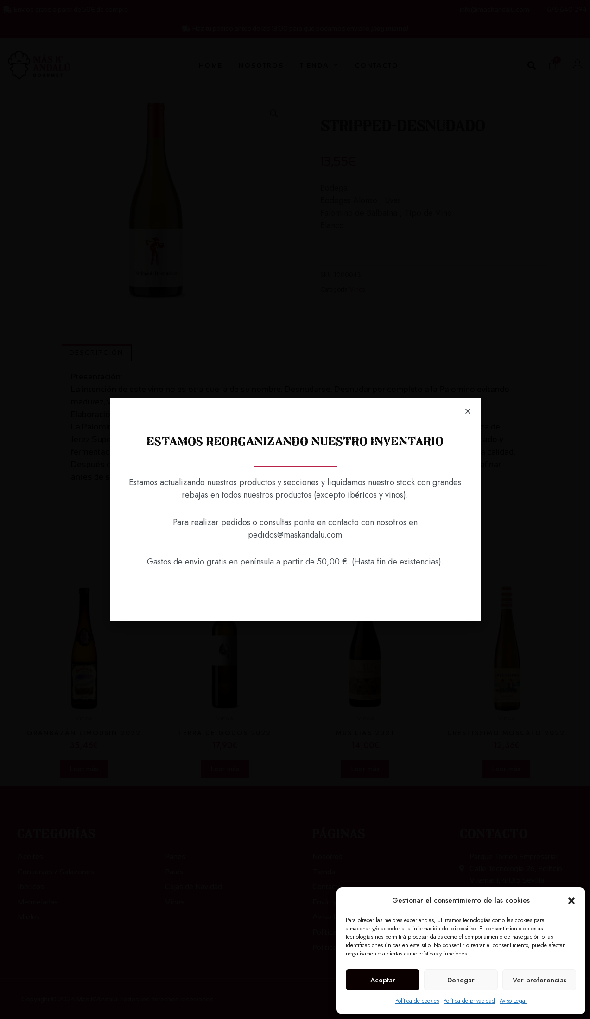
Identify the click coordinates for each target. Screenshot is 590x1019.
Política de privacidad (469, 1001)
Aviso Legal (513, 1001)
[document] (295, 509)
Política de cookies (417, 1001)
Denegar (461, 980)
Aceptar (382, 980)
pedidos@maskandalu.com (295, 535)
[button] (571, 900)
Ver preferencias (539, 980)
